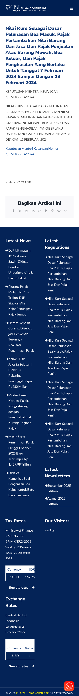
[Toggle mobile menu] (72, 8)
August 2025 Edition (56, 501)
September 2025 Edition (59, 488)
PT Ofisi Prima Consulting (32, 692)
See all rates (22, 587)
